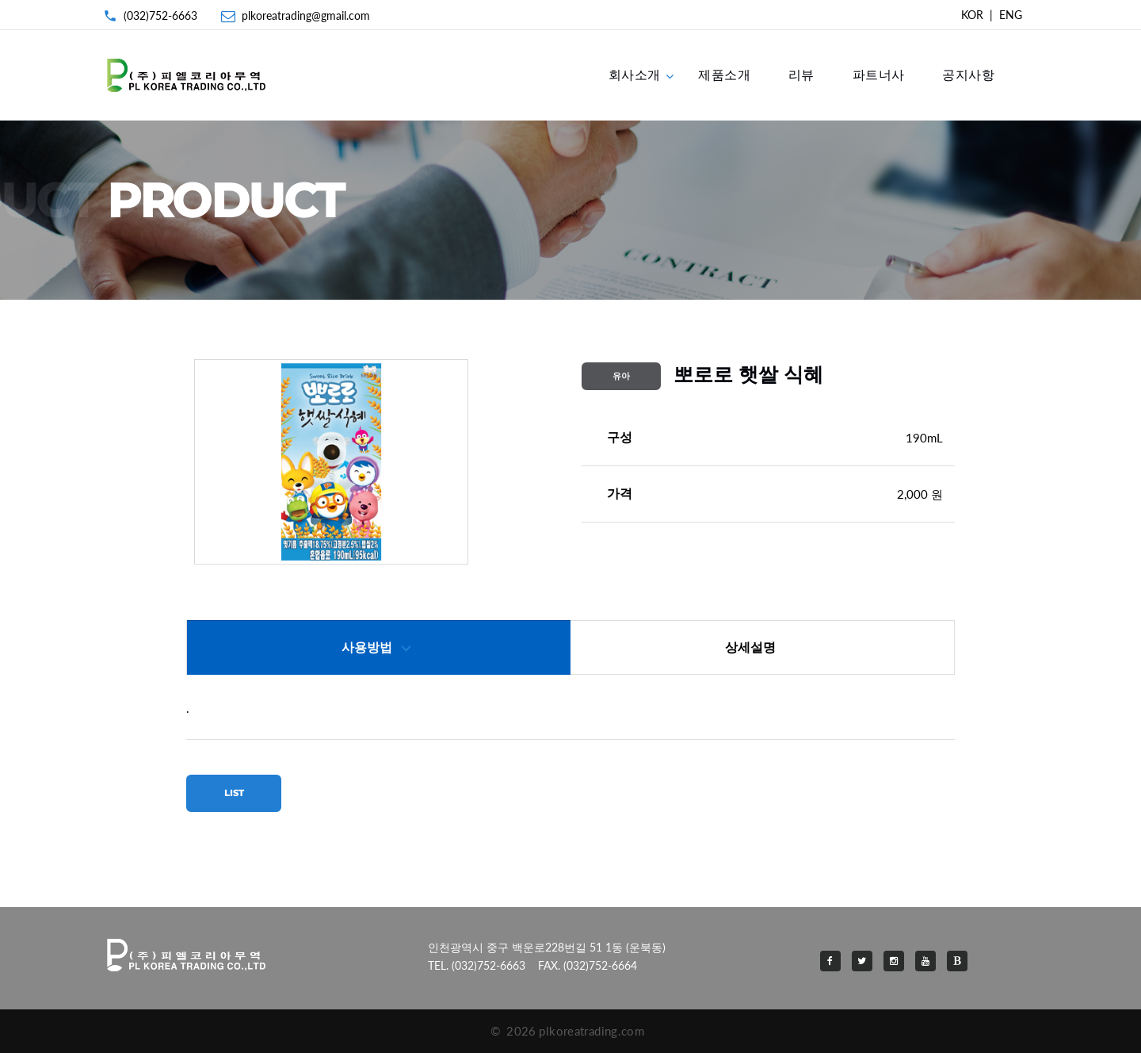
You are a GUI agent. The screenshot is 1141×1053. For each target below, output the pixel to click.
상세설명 (750, 647)
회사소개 (635, 74)
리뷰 (801, 74)
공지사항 (968, 74)
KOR (972, 14)
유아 (621, 375)
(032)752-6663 (160, 15)
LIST (234, 792)
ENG (1010, 14)
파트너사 (879, 74)
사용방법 (367, 647)
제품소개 (724, 74)
